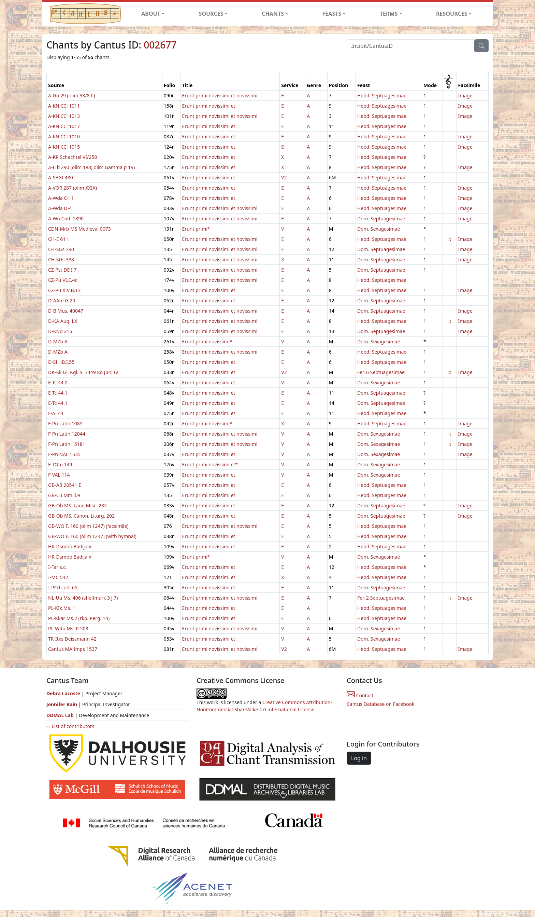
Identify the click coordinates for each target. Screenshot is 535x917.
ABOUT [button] (150, 13)
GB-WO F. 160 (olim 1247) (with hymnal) (92, 536)
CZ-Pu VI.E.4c (62, 280)
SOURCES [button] (211, 13)
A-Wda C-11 (61, 198)
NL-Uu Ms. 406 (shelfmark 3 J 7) (83, 597)
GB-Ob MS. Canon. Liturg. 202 (81, 515)
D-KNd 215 (60, 331)
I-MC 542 (58, 577)
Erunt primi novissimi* (207, 341)
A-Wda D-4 (60, 208)
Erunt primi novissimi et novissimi (220, 95)
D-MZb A (58, 341)
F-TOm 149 (60, 464)
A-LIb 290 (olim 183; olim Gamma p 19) (91, 167)
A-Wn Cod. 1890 (66, 218)
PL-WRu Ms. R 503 (68, 628)
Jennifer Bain (62, 704)
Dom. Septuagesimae (381, 218)
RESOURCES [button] (451, 13)
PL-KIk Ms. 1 (61, 608)
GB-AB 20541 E (64, 485)
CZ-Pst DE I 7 (62, 269)
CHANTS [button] (273, 13)
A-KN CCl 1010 (64, 136)
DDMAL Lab (60, 715)
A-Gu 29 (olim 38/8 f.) (71, 95)
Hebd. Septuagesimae (381, 95)
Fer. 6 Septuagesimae (381, 372)
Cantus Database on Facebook (381, 704)
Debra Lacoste (63, 693)
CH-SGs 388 (61, 259)
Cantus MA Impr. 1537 (72, 649)
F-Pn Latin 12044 (66, 433)
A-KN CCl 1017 (64, 126)
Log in (359, 758)
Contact (360, 695)
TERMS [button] (389, 13)
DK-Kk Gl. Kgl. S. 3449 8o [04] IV (83, 372)
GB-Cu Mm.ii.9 (64, 495)
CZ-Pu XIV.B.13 (64, 290)
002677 (160, 44)
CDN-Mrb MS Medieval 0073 (79, 228)
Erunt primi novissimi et (208, 105)
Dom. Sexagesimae (378, 228)
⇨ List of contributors (70, 726)
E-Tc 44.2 (58, 382)
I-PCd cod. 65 (62, 587)
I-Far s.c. (57, 567)
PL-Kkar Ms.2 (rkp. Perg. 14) (79, 618)
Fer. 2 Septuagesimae (381, 597)
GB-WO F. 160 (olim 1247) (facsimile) (88, 526)
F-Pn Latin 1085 (65, 423)
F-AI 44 (55, 413)
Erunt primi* (196, 228)
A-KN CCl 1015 (64, 146)
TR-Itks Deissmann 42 (72, 638)
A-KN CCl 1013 (64, 116)
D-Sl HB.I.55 (61, 362)
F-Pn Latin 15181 (66, 444)
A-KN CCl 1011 (64, 105)
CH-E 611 (58, 239)
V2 (284, 177)
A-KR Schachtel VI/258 (72, 157)
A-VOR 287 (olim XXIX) (72, 187)
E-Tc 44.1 (58, 392)
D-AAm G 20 (61, 300)
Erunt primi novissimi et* (210, 464)
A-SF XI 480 (60, 177)
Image (465, 95)
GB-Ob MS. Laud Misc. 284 (77, 505)
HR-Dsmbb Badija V (69, 546)
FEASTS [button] (332, 13)
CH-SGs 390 (61, 249)
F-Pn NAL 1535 (64, 454)
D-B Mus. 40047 (65, 310)
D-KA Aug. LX (62, 321)
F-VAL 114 (59, 474)
